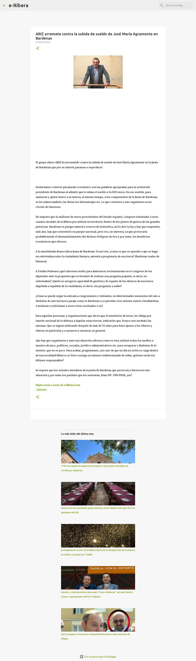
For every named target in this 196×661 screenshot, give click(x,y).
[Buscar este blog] (177, 5)
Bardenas (41, 390)
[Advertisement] (59, 119)
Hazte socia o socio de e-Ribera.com (58, 385)
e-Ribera (18, 5)
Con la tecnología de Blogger (98, 656)
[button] (37, 48)
